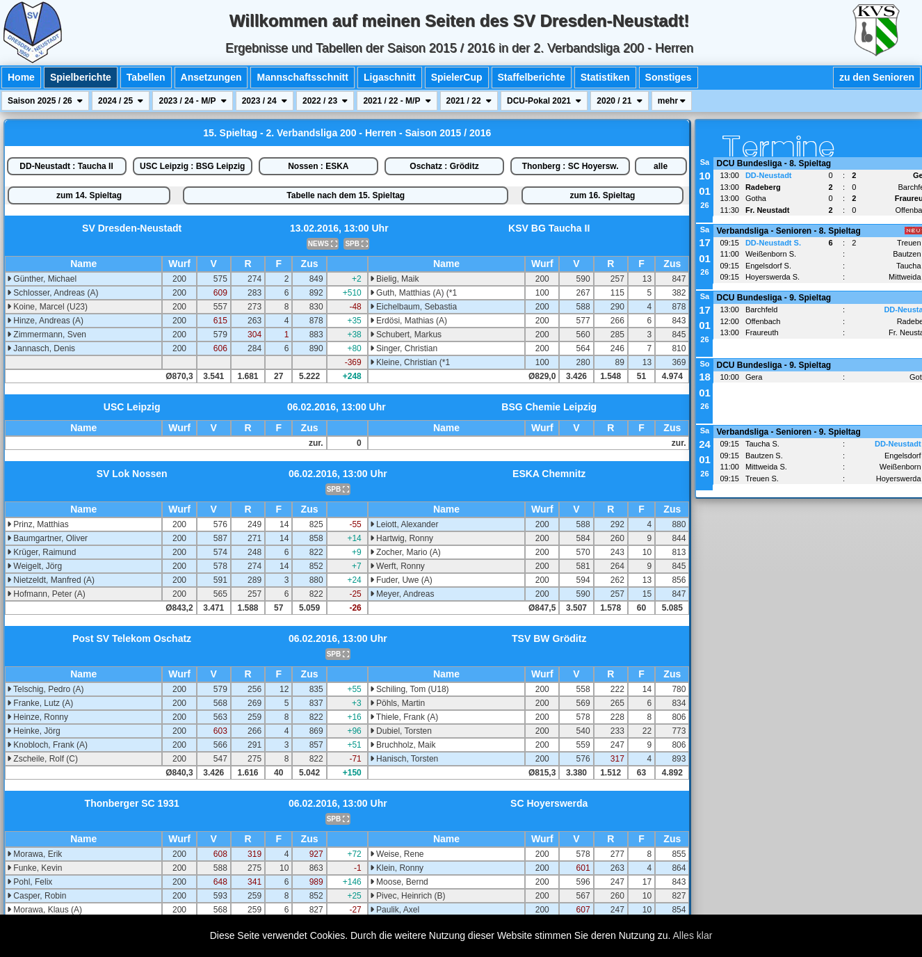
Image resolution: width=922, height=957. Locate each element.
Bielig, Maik (394, 279)
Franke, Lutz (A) (40, 703)
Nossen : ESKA (318, 166)
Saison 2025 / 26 (45, 101)
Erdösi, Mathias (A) (408, 320)
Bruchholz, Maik (403, 745)
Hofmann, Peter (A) (46, 594)
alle (661, 166)
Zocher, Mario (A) (405, 552)
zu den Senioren (876, 77)
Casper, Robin (36, 896)
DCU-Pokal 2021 (544, 101)
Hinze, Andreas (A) (45, 320)
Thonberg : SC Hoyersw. (570, 166)
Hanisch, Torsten (404, 759)
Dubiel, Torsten (401, 731)
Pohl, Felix (29, 882)
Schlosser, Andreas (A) (52, 293)
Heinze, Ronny (37, 717)
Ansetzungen (211, 77)
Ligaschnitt (390, 77)
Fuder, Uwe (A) (401, 580)
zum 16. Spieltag (602, 195)
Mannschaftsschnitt (302, 77)
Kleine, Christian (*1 (410, 362)
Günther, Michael (41, 279)
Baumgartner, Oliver (47, 538)
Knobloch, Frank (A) (47, 745)
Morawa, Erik (34, 854)
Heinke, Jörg (33, 731)
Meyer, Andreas (402, 594)
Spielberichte (80, 77)
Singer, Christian (403, 348)
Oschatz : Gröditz (444, 166)
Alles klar (693, 935)
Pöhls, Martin (397, 703)
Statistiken (605, 77)
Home (21, 77)
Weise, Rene (397, 854)
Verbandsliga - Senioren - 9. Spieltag (788, 432)
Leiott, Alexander (404, 524)
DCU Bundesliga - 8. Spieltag (773, 163)
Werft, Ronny (397, 566)
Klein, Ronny (396, 868)
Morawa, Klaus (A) (44, 910)
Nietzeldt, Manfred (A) (51, 580)
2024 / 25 (120, 101)
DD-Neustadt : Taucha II (66, 166)
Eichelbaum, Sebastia (413, 307)
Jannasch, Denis (41, 348)
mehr (672, 101)
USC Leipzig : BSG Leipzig (192, 166)
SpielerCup (457, 77)
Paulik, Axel (394, 910)
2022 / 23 (325, 101)
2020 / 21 (619, 101)
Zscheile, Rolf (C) (42, 759)
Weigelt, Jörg (34, 566)
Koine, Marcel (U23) (47, 307)
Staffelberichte (531, 77)
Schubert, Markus (406, 334)
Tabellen (146, 77)
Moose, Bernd (399, 882)
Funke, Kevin (34, 868)
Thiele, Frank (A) (404, 717)
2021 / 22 (469, 101)
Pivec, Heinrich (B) (408, 896)
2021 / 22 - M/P (396, 101)
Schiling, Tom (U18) (409, 689)
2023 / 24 (264, 101)
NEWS (322, 244)
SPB (356, 244)
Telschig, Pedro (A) (45, 689)
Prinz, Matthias (38, 524)
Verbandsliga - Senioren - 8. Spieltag (788, 231)
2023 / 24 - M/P (192, 101)
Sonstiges (668, 77)
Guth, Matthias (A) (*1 (413, 293)
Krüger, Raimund (41, 552)
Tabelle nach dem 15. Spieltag (345, 195)
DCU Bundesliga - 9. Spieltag (773, 298)
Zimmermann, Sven (46, 334)
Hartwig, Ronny (401, 538)
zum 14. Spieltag (89, 195)
